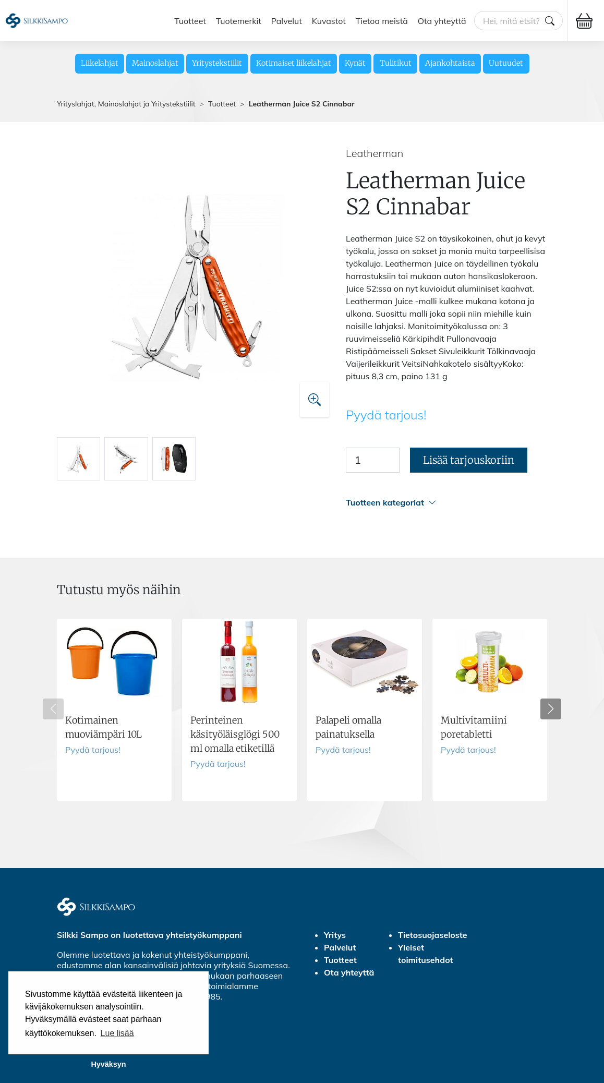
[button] (446, 503)
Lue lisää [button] (117, 1033)
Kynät (355, 63)
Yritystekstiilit (217, 63)
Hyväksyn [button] (108, 1064)
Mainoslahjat (155, 63)
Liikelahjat (99, 63)
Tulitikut (396, 63)
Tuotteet (190, 21)
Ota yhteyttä (442, 21)
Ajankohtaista (450, 63)
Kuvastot (329, 21)
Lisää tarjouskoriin (468, 459)
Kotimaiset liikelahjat (293, 63)
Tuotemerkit (238, 21)
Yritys (335, 935)
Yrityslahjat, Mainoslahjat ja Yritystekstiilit (126, 104)
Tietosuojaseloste (432, 935)
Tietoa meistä (382, 21)
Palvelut (286, 21)
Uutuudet (506, 63)
